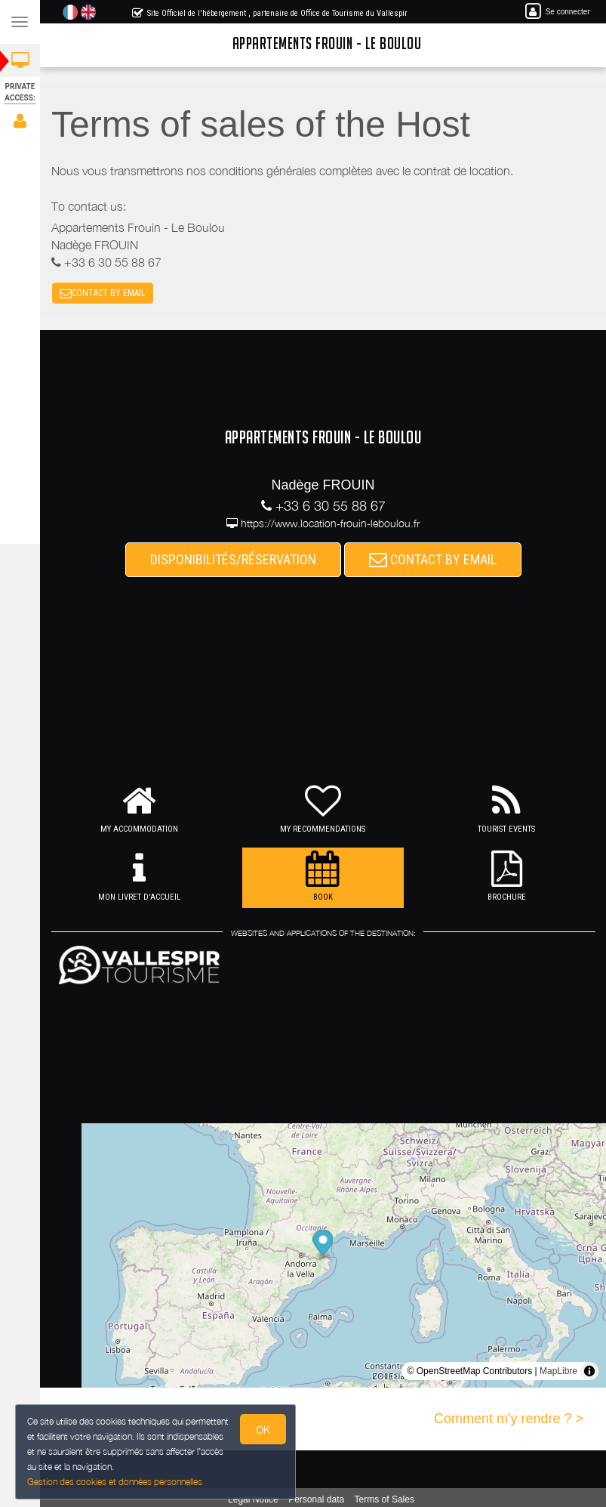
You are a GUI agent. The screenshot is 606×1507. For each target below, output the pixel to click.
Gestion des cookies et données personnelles (111, 1483)
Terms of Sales (384, 1499)
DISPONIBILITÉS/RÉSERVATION (233, 559)
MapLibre (558, 1371)
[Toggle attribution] (589, 1371)
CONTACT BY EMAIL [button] (103, 293)
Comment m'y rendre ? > (508, 1418)
